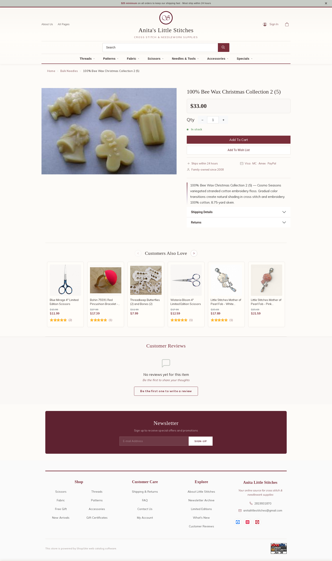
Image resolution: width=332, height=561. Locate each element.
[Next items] (194, 254)
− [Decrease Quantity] (202, 120)
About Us (47, 24)
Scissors (154, 59)
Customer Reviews (201, 527)
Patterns (109, 59)
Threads (86, 59)
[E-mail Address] (154, 442)
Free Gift (61, 510)
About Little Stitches (201, 493)
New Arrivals (60, 519)
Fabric (131, 59)
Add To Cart (238, 140)
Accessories (216, 59)
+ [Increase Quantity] (223, 120)
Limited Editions (201, 510)
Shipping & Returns (145, 493)
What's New (201, 519)
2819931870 (260, 504)
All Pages (64, 24)
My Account (145, 519)
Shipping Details (202, 212)
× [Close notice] (326, 3)
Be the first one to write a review (166, 392)
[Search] (160, 48)
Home (51, 71)
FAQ (145, 501)
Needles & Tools (184, 59)
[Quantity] (213, 120)
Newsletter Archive (201, 501)
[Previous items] (137, 254)
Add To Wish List (239, 150)
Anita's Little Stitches (166, 31)
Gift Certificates (97, 519)
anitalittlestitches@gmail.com (260, 511)
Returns (196, 223)
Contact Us (144, 510)
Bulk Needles (69, 71)
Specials (243, 59)
